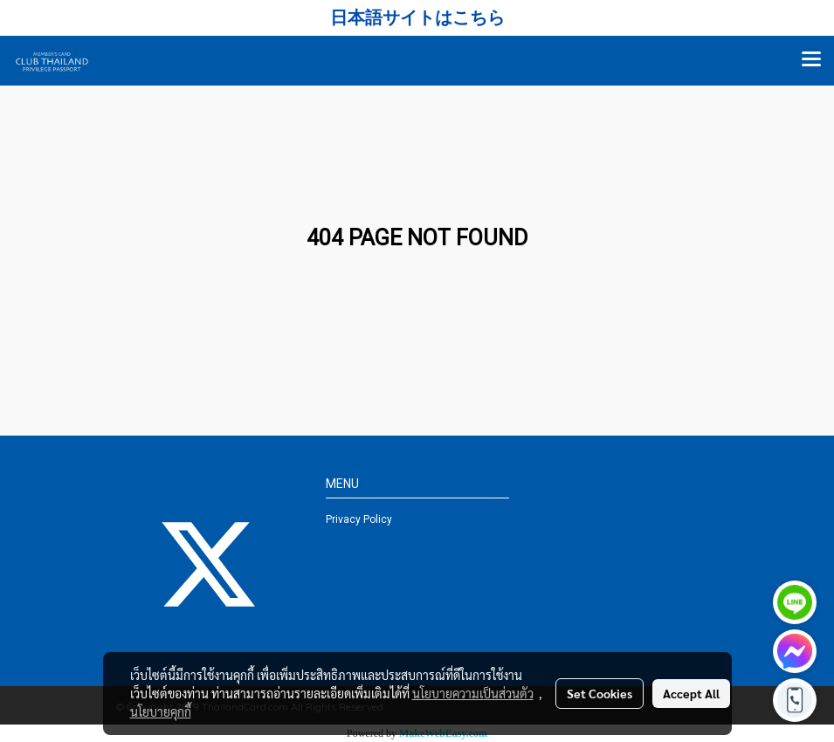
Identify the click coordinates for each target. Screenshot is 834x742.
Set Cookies (599, 693)
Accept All (691, 693)
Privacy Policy (359, 519)
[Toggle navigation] (811, 60)
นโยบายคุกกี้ (160, 711)
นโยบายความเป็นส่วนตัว (473, 693)
